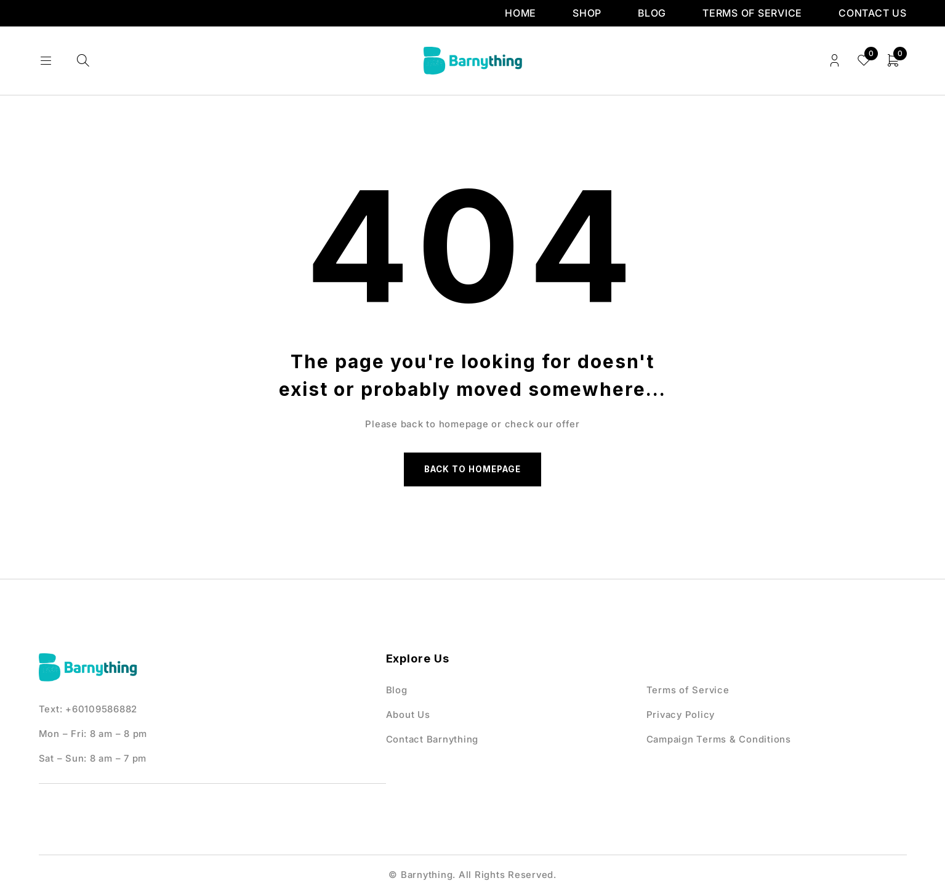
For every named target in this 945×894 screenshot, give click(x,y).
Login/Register (833, 61)
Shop (587, 13)
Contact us (872, 13)
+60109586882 (101, 712)
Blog (652, 13)
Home (520, 13)
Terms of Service (752, 13)
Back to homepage (473, 470)
